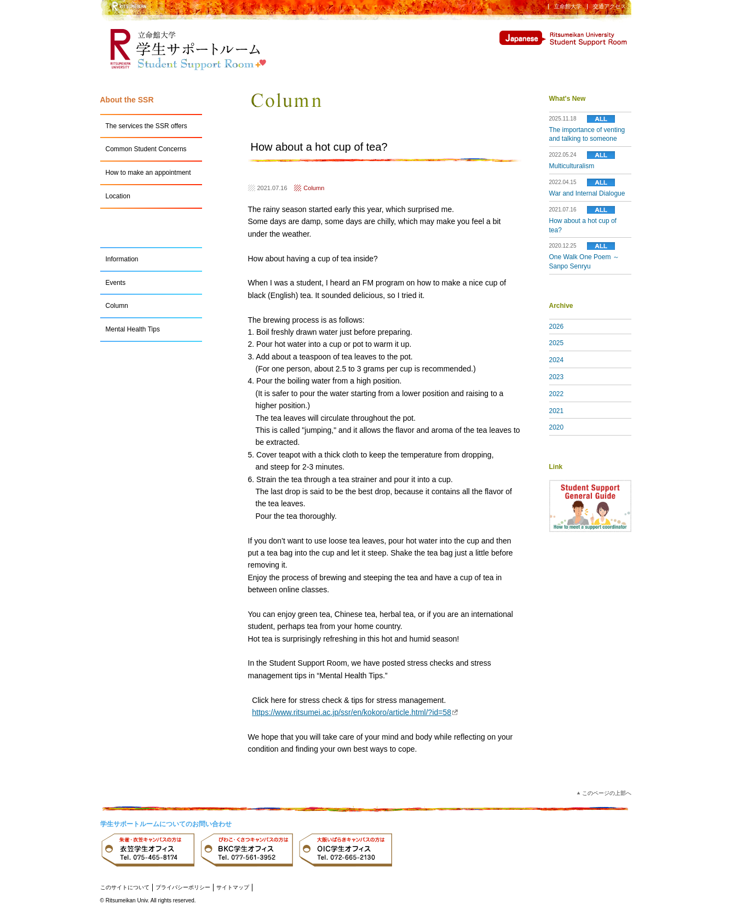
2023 (556, 377)
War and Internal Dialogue (587, 193)
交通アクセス (609, 6)
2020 (556, 427)
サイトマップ (232, 887)
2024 (556, 360)
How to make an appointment (148, 172)
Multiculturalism (572, 166)
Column (313, 188)
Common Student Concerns (146, 149)
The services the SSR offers (146, 126)
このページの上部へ (606, 793)
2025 (556, 343)
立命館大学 (568, 6)
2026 (556, 326)
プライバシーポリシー (183, 887)
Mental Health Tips (133, 329)
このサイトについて (124, 887)
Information (122, 259)
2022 (556, 394)
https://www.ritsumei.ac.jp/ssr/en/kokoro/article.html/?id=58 (355, 712)
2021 (556, 411)
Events (116, 283)
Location (118, 196)
